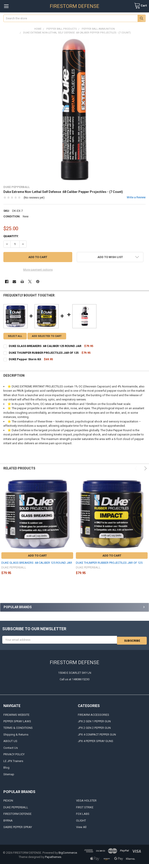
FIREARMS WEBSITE (16, 714)
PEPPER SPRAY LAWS (17, 720)
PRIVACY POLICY (14, 753)
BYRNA (8, 819)
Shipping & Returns (15, 733)
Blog (6, 767)
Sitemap (8, 773)
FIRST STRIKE (84, 806)
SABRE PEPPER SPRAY (17, 826)
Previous (136, 468)
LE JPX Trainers (13, 760)
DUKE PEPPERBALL (15, 806)
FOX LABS (82, 813)
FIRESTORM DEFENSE (17, 813)
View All (81, 826)
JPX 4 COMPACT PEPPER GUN (97, 733)
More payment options (38, 269)
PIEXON (8, 800)
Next (145, 468)
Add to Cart (37, 555)
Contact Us (10, 747)
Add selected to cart (46, 336)
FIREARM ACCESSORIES (93, 714)
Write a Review (136, 197)
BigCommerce (68, 851)
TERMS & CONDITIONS (18, 727)
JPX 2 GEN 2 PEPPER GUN (94, 727)
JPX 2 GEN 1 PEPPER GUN (94, 720)
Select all (15, 336)
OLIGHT (81, 819)
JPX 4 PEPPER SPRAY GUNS (95, 740)
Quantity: (11, 236)
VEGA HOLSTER (86, 800)
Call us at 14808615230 (74, 678)
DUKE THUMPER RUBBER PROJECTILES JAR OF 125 (109, 562)
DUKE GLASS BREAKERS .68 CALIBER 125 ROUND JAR (36, 562)
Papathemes (53, 856)
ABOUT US (10, 740)
